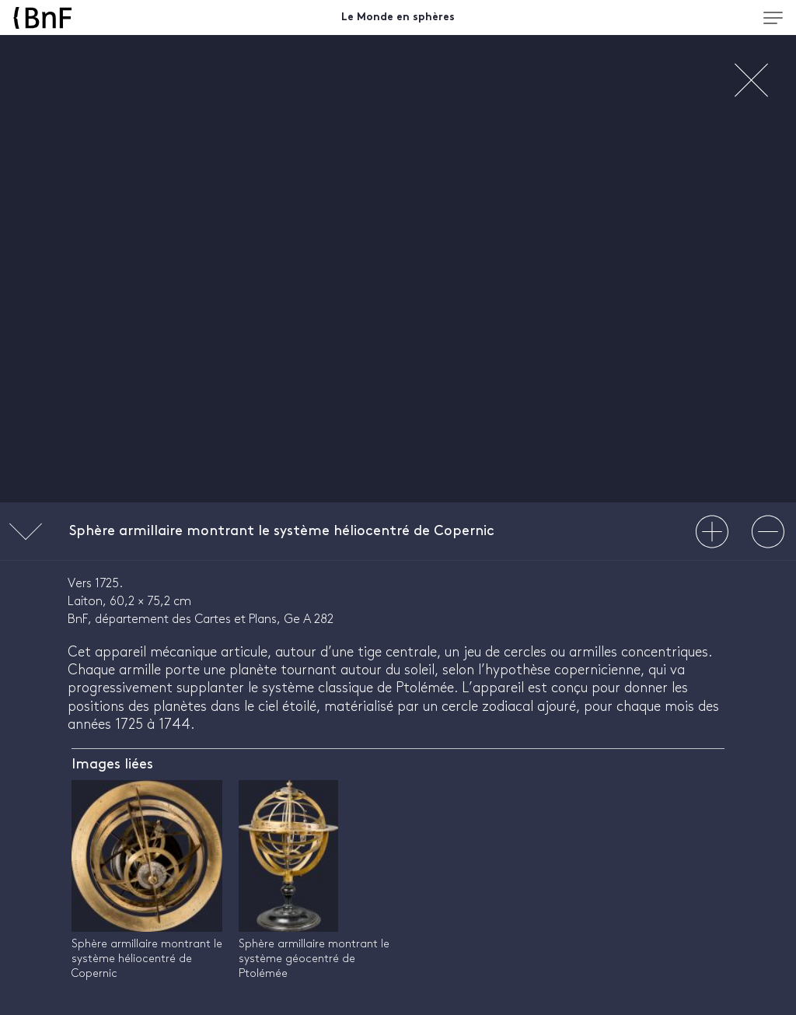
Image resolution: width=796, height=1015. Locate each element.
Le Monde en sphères (398, 17)
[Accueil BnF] (109, 18)
